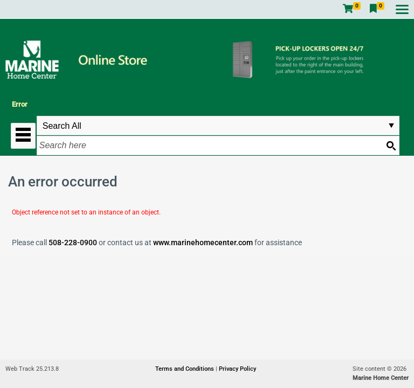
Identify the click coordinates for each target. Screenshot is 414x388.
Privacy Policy (237, 368)
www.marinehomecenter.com (203, 242)
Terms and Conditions (185, 368)
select (391, 125)
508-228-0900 (73, 242)
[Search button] (391, 145)
